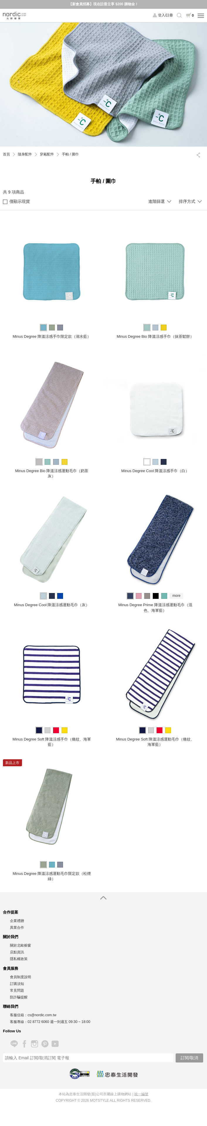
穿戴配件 (47, 154)
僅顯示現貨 (16, 201)
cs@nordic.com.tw (42, 1015)
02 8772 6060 (38, 1022)
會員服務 (10, 968)
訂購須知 (17, 984)
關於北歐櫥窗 (20, 945)
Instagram (34, 1044)
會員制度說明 (20, 977)
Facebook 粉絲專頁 (24, 1044)
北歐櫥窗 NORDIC (14, 15)
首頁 (6, 154)
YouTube (55, 1044)
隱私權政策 (19, 959)
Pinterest (45, 1044)
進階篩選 (156, 201)
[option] (103, 85)
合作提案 (10, 912)
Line (14, 1044)
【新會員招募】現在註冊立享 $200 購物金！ (103, 4)
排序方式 (187, 201)
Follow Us (12, 1031)
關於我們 (10, 937)
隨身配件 (25, 154)
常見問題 (17, 990)
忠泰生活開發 (117, 1074)
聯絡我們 (10, 1006)
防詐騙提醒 (19, 997)
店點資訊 (17, 952)
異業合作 (17, 928)
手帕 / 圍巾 (70, 154)
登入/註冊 (165, 15)
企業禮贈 (17, 921)
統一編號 (141, 1094)
